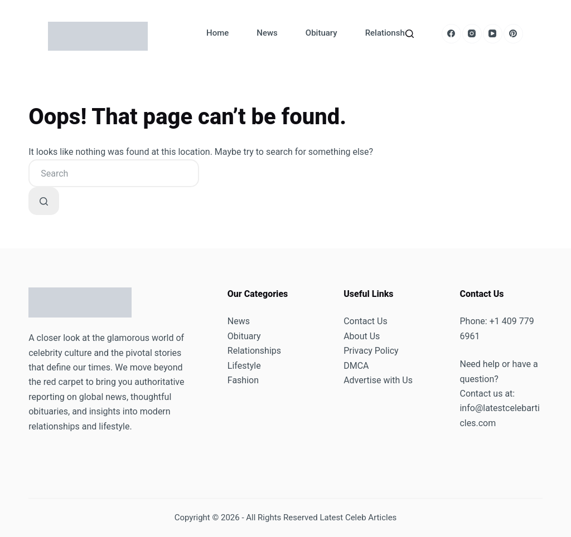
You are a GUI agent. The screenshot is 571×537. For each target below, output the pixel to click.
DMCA (356, 365)
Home (217, 33)
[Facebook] (451, 33)
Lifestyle (244, 365)
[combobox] (113, 173)
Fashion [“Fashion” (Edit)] (243, 380)
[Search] (409, 34)
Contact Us (365, 321)
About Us (361, 336)
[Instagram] (472, 33)
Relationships (390, 33)
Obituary (321, 33)
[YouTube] (492, 33)
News (267, 33)
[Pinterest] (513, 33)
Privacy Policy (371, 350)
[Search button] (43, 201)
